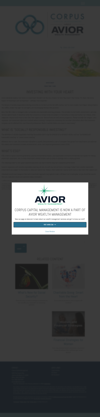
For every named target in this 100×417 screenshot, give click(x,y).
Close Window (50, 231)
